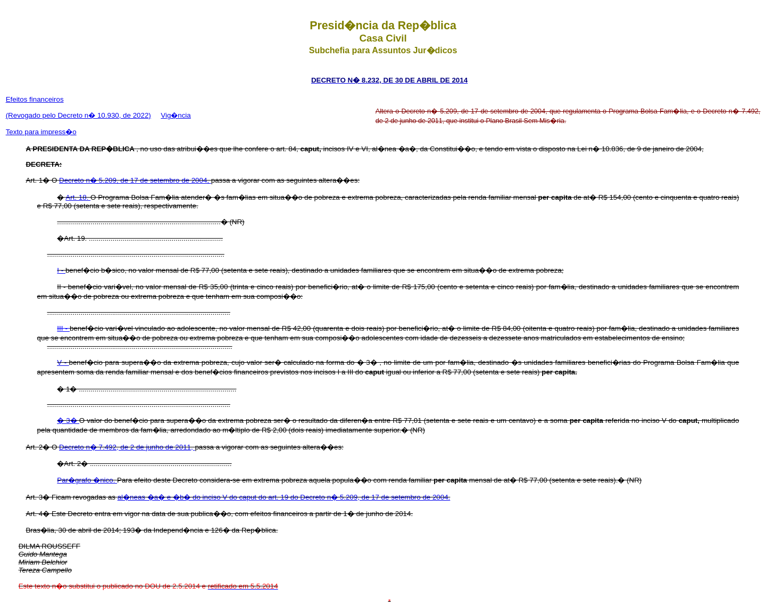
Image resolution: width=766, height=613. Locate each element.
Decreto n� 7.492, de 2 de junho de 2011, (127, 447)
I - (61, 270)
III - (63, 328)
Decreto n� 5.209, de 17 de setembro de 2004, (135, 180)
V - (63, 362)
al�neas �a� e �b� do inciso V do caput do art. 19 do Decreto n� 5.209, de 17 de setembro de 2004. (284, 497)
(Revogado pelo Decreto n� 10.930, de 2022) (78, 115)
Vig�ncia (175, 115)
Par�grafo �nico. (87, 480)
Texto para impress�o (41, 132)
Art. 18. (77, 197)
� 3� (68, 420)
